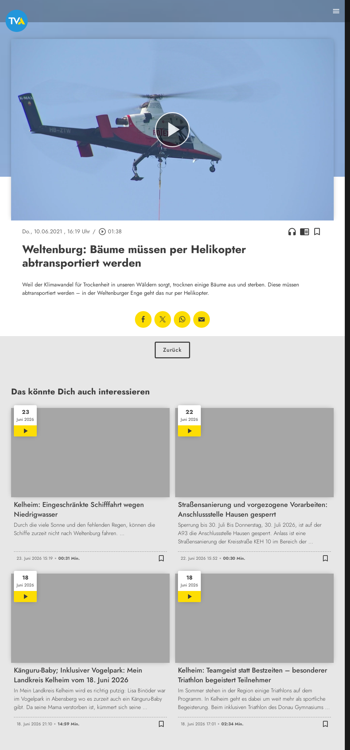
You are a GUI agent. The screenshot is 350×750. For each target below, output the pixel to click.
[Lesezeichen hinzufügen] (317, 231)
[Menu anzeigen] (336, 11)
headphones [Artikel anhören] (292, 231)
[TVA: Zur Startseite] (17, 21)
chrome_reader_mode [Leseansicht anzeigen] (304, 231)
